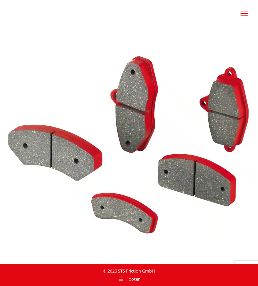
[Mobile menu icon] (244, 13)
